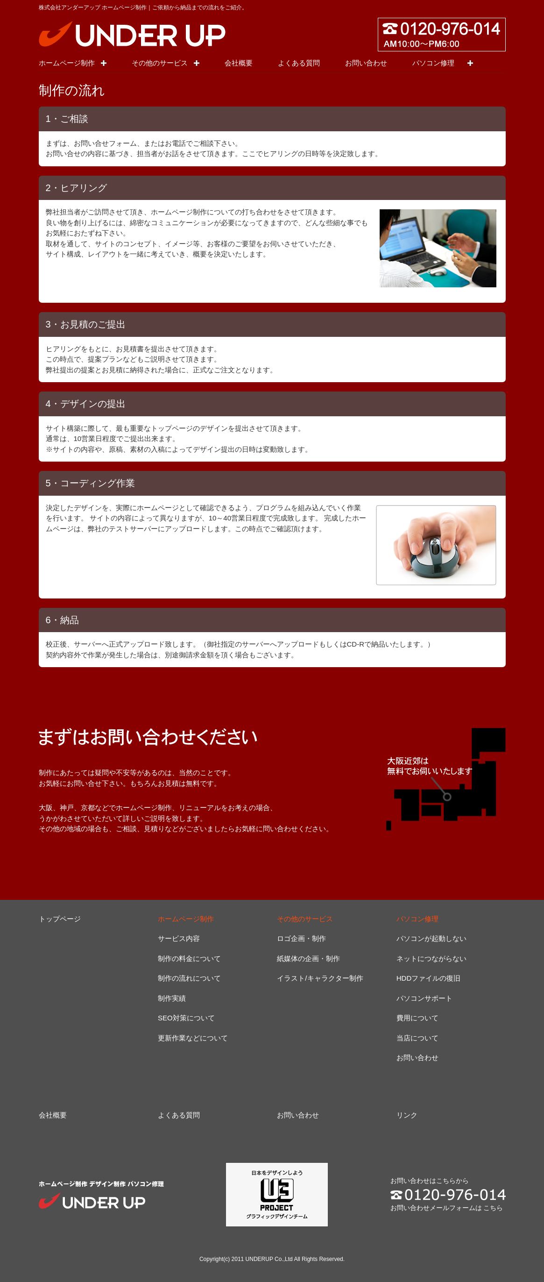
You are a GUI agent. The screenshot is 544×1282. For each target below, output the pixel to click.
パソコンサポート (424, 998)
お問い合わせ (366, 63)
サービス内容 (179, 938)
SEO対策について (186, 1018)
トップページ (60, 919)
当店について (417, 1038)
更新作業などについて (193, 1038)
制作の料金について (189, 958)
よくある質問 (299, 63)
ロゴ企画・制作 (301, 938)
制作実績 (172, 998)
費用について (417, 1018)
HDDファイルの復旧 (428, 978)
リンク (406, 1115)
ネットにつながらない (431, 958)
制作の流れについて (189, 978)
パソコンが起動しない (431, 938)
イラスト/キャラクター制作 (320, 978)
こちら (493, 1207)
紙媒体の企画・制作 (308, 958)
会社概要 (239, 63)
